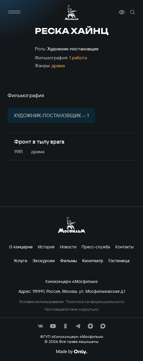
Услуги (20, 260)
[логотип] (72, 12)
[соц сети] (40, 326)
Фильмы (68, 260)
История (46, 246)
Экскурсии (44, 260)
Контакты (124, 246)
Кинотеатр (92, 260)
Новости (68, 246)
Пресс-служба (96, 246)
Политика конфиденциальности (95, 301)
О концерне (21, 246)
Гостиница (119, 260)
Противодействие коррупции (71, 309)
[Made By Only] (71, 351)
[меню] (14, 12)
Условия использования (41, 301)
